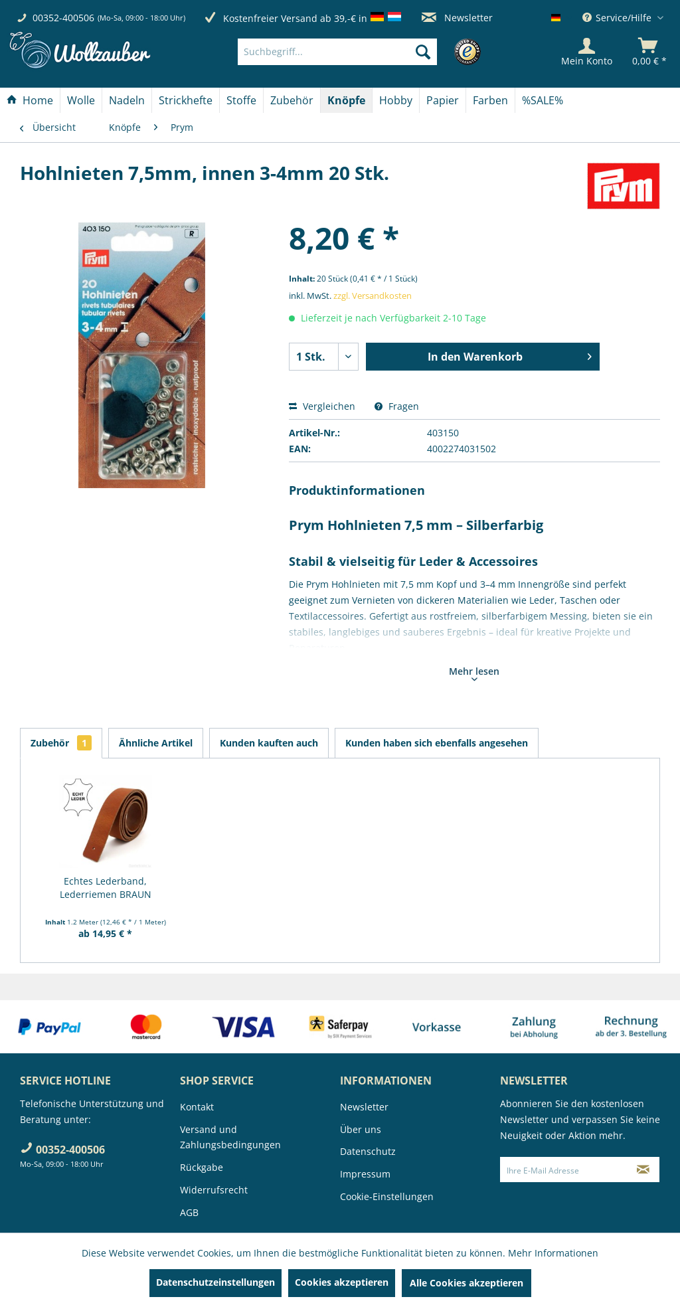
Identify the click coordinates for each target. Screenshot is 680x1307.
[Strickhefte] (185, 100)
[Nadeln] (126, 100)
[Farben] (490, 100)
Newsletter (457, 17)
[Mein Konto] (586, 52)
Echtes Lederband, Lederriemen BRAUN (105, 888)
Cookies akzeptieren (341, 1282)
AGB (189, 1212)
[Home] (30, 100)
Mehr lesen (474, 673)
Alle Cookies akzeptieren (466, 1282)
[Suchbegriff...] (337, 52)
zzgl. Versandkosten (372, 296)
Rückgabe (201, 1167)
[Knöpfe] (346, 100)
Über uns (360, 1129)
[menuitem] (357, 52)
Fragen (397, 406)
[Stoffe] (241, 100)
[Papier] (443, 100)
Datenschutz (368, 1151)
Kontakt (197, 1106)
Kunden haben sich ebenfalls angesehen (436, 743)
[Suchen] (423, 52)
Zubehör (61, 743)
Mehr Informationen (553, 1253)
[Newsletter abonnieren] (643, 1169)
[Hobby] (396, 100)
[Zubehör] (292, 100)
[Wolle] (81, 100)
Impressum (365, 1174)
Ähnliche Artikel (156, 743)
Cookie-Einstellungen (387, 1196)
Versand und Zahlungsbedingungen (230, 1137)
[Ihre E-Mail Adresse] (564, 1169)
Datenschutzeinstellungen (215, 1282)
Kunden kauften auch (269, 743)
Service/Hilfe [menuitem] (618, 17)
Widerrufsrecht (214, 1189)
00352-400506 (63, 17)
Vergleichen (322, 406)
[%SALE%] (542, 100)
